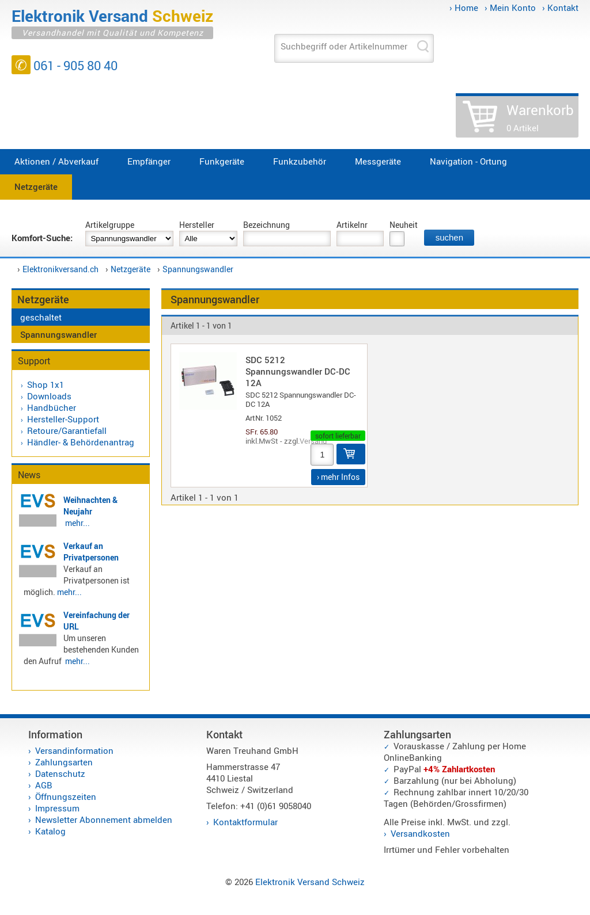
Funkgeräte (221, 161)
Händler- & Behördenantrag (80, 442)
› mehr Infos (338, 476)
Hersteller (196, 224)
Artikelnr (352, 224)
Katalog (50, 831)
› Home (463, 7)
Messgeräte (378, 161)
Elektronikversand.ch (60, 269)
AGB (43, 785)
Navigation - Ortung (468, 161)
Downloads (49, 396)
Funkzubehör (299, 161)
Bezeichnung (266, 224)
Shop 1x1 (45, 384)
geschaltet (41, 317)
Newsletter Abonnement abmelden (103, 819)
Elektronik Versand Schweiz (310, 881)
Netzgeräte (36, 186)
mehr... (77, 522)
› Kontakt (560, 7)
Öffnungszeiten (65, 796)
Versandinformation (74, 750)
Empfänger (149, 161)
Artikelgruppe (109, 224)
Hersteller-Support (63, 419)
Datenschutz (60, 773)
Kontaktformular (245, 822)
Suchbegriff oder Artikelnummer (344, 46)
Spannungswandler (197, 269)
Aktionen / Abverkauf (56, 161)
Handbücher (51, 407)
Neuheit (403, 224)
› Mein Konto (510, 7)
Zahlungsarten (64, 762)
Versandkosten (420, 833)
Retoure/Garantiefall (67, 430)
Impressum (57, 808)
